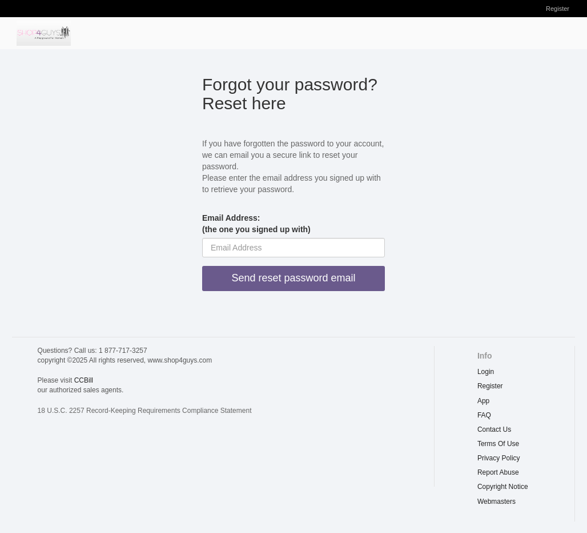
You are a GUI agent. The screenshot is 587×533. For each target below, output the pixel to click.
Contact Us (494, 429)
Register (557, 8)
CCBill (83, 380)
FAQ (484, 415)
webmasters (496, 502)
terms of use (498, 444)
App (483, 401)
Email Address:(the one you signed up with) (256, 223)
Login (485, 372)
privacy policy (498, 458)
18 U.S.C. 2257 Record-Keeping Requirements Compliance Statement (145, 411)
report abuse (498, 472)
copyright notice (502, 487)
